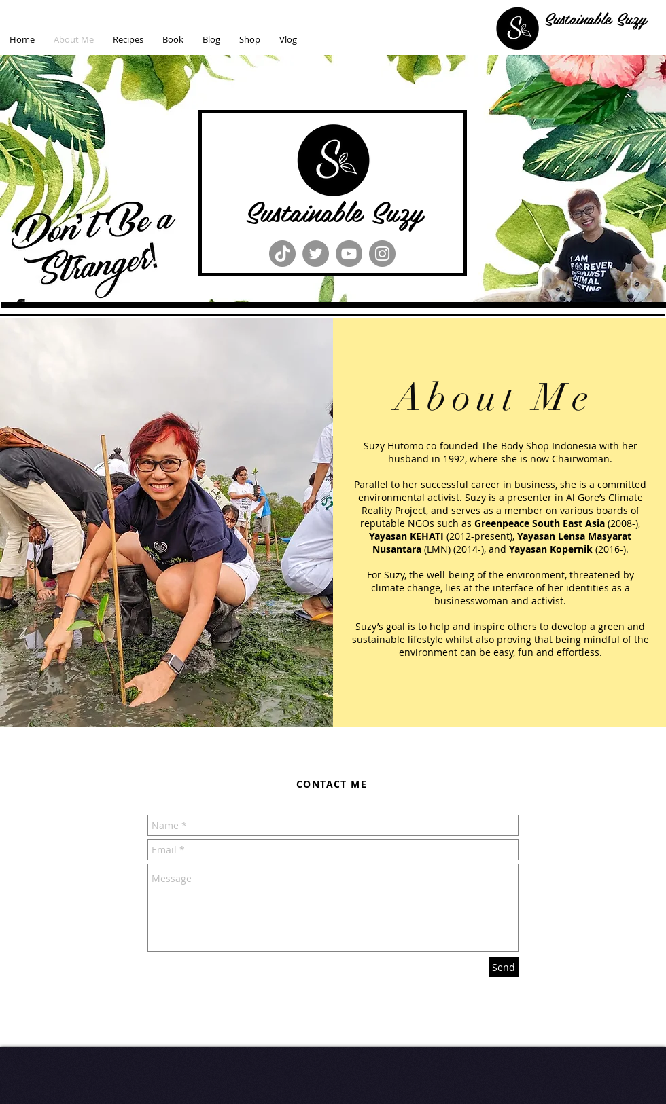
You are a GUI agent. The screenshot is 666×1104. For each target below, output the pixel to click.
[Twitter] (315, 253)
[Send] (504, 967)
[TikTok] (282, 253)
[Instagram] (382, 253)
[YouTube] (349, 253)
